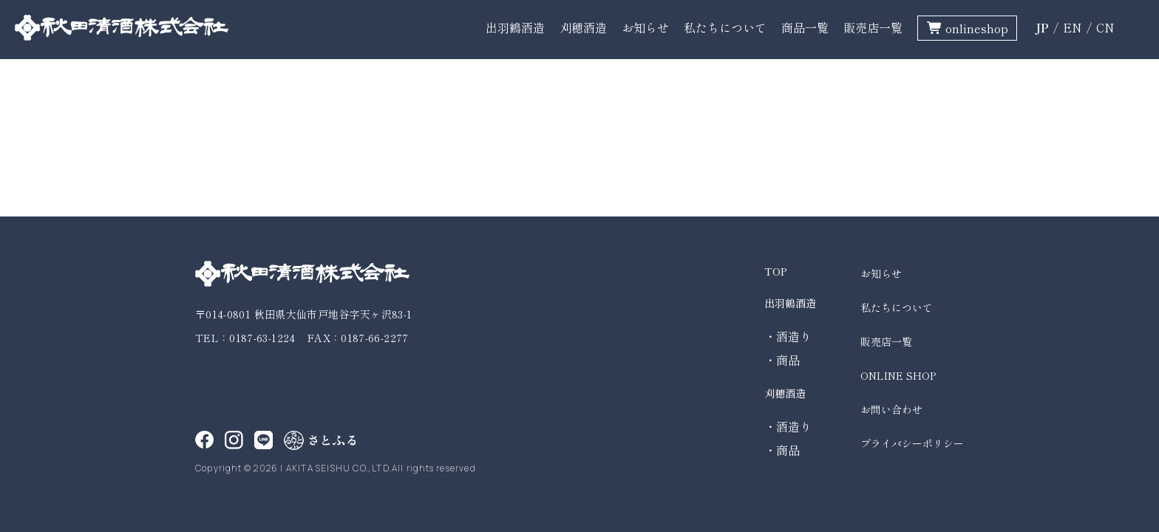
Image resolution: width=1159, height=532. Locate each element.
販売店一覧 (873, 27)
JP (1042, 27)
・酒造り (788, 336)
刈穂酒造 (583, 27)
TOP (775, 271)
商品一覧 (805, 27)
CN (1105, 27)
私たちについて (725, 27)
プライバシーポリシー (912, 443)
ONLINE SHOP (898, 375)
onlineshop (976, 28)
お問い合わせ (891, 409)
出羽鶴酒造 (515, 27)
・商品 (782, 360)
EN (1072, 27)
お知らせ (645, 27)
